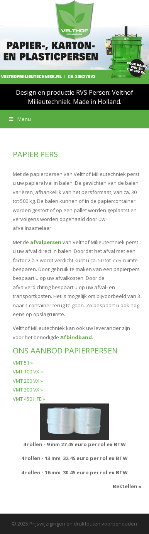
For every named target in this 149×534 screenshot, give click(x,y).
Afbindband (76, 337)
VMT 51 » (23, 362)
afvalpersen (45, 242)
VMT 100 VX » (28, 371)
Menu (19, 119)
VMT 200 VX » (28, 380)
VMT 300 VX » (28, 389)
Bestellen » (127, 486)
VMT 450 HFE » (29, 398)
